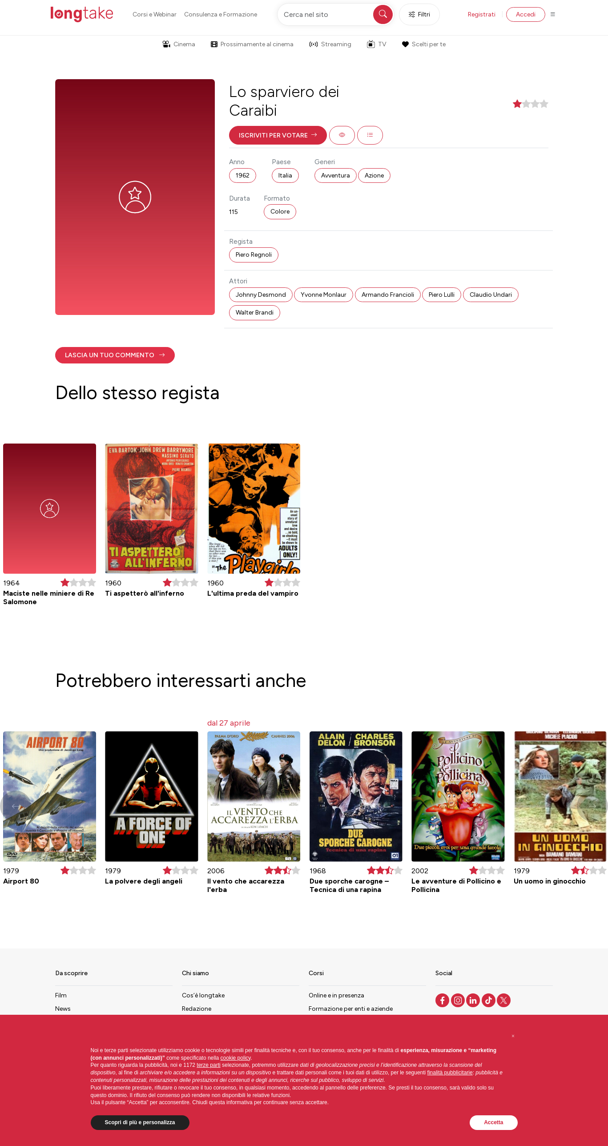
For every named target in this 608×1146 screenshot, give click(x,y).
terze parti (208, 1065)
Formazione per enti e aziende (351, 1009)
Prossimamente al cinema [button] (252, 44)
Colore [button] (280, 211)
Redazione (196, 1009)
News (63, 1009)
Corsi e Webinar (155, 14)
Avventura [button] (335, 175)
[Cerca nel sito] (336, 14)
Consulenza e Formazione (220, 14)
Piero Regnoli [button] (254, 254)
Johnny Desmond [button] (261, 295)
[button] (278, 135)
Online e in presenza (336, 995)
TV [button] (377, 44)
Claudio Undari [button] (491, 295)
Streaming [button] (330, 44)
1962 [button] (243, 175)
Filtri (419, 14)
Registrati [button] (481, 14)
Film (61, 995)
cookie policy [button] (236, 1058)
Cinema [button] (178, 44)
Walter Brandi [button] (255, 312)
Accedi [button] (526, 14)
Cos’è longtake (203, 995)
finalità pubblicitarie (450, 1072)
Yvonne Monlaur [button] (323, 295)
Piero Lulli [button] (442, 295)
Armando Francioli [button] (388, 295)
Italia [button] (285, 175)
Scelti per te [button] (424, 44)
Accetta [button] (493, 1122)
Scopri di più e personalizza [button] (140, 1122)
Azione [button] (374, 175)
